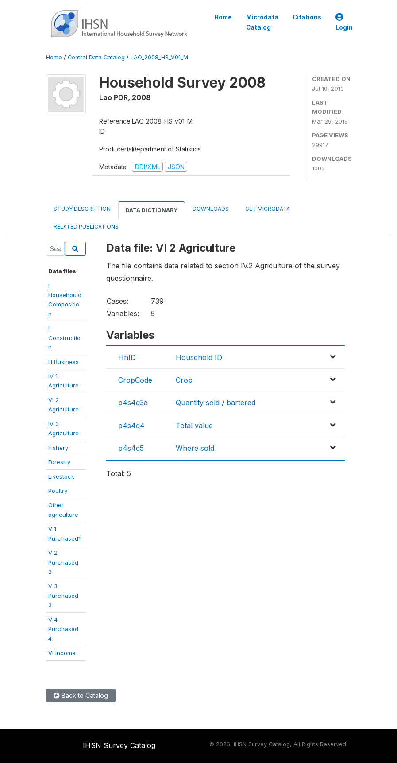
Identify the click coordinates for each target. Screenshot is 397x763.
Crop (184, 380)
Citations (307, 17)
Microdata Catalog (262, 22)
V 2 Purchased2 (63, 562)
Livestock (61, 476)
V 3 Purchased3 (63, 595)
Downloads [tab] (211, 208)
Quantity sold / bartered (215, 402)
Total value (194, 425)
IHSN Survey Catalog (119, 745)
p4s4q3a (133, 402)
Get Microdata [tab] (267, 208)
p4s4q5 (131, 448)
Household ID (199, 357)
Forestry (59, 461)
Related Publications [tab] (86, 226)
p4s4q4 (131, 425)
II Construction (64, 338)
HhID (127, 357)
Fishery (58, 447)
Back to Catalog (81, 695)
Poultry (57, 490)
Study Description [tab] (82, 208)
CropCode (135, 380)
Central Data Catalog (96, 57)
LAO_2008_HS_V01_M (159, 57)
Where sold (195, 448)
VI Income (62, 652)
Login (344, 22)
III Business (63, 361)
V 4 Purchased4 (63, 629)
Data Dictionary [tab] (151, 210)
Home (223, 17)
